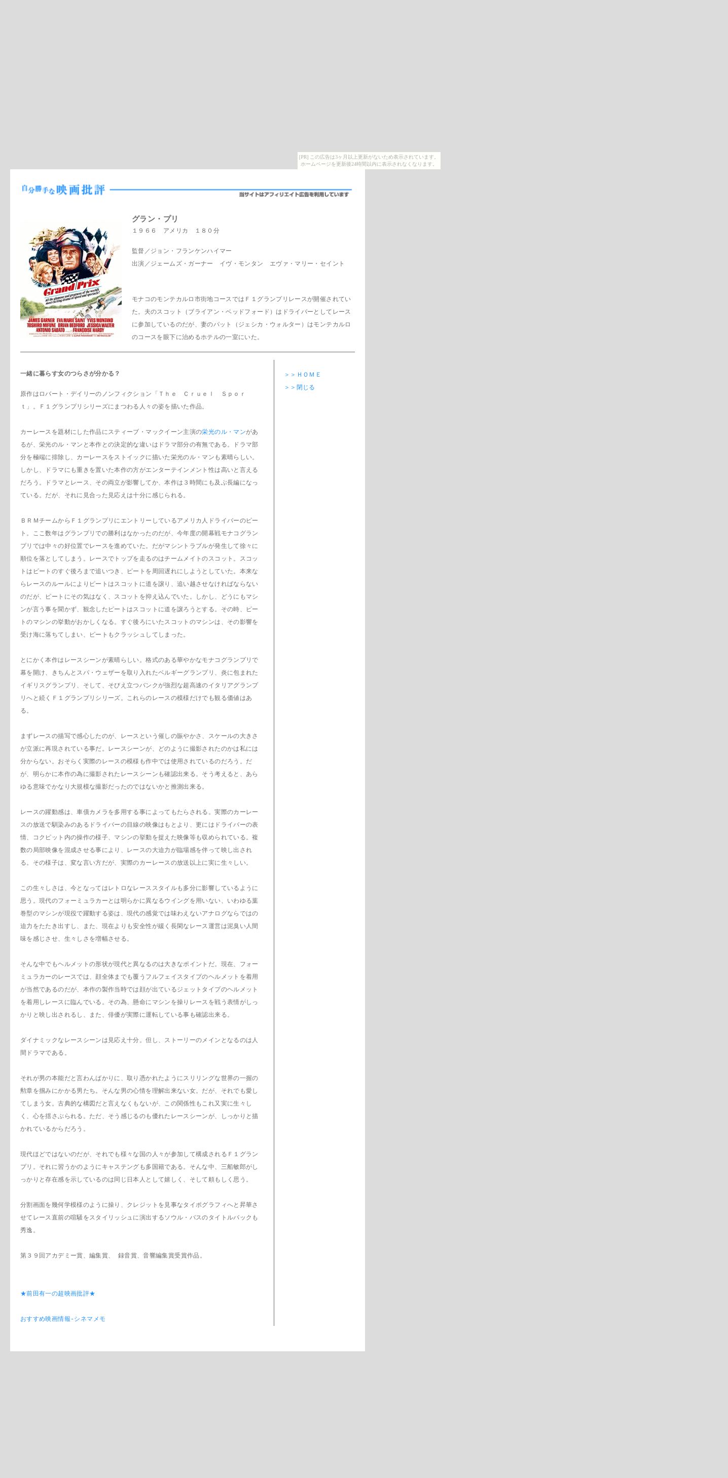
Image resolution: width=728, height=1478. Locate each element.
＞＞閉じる (299, 388)
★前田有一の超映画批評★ (57, 1294)
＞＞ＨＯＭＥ (302, 375)
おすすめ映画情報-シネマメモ (62, 1319)
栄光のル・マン (224, 432)
